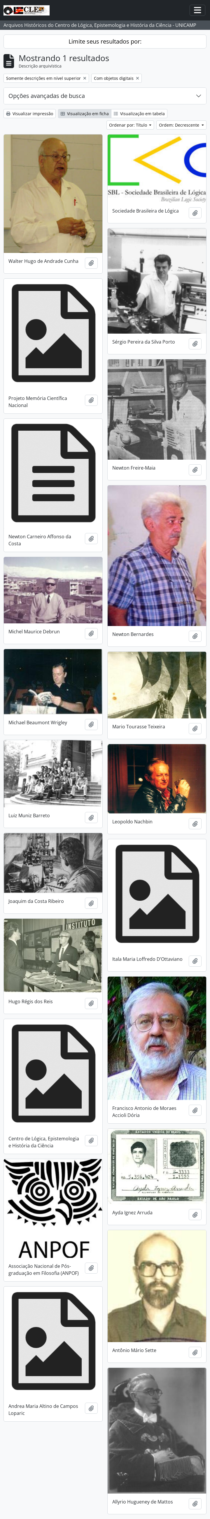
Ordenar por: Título (128, 125)
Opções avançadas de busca (46, 96)
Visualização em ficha (85, 113)
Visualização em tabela (139, 113)
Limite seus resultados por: (105, 41)
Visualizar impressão (29, 113)
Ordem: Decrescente (179, 125)
